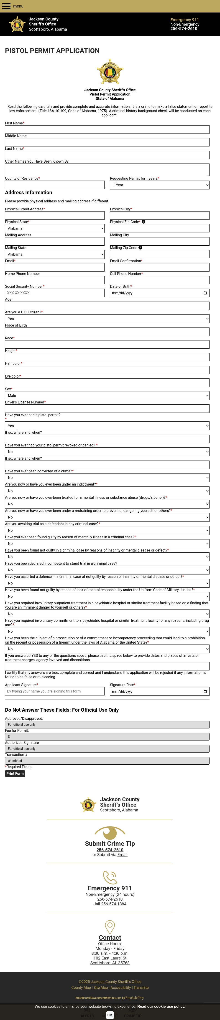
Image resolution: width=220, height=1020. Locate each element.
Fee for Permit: (17, 730)
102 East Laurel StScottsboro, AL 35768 (110, 960)
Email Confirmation (126, 261)
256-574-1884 (113, 904)
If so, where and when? (23, 432)
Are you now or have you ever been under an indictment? (51, 484)
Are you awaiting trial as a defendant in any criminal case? (52, 524)
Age (8, 299)
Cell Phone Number (126, 274)
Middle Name (16, 136)
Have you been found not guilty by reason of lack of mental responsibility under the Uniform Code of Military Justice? (100, 590)
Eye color (13, 376)
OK (110, 1015)
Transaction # (16, 755)
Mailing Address (18, 235)
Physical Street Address (25, 209)
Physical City (121, 209)
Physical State (17, 222)
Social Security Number (24, 286)
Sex (9, 389)
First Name (14, 123)
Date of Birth (121, 286)
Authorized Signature (22, 742)
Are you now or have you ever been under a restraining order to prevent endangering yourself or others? (88, 511)
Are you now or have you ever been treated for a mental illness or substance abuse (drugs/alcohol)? (86, 497)
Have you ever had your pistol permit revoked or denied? (51, 445)
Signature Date (123, 685)
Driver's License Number (25, 402)
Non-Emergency (185, 24)
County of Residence (22, 178)
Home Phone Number (22, 274)
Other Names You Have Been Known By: (37, 161)
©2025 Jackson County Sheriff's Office (110, 982)
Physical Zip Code (125, 222)
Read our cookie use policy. (161, 1006)
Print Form (15, 773)
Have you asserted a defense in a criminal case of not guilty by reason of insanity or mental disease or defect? (94, 576)
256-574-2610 (110, 899)
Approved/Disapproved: (24, 718)
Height (11, 351)
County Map (81, 987)
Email (10, 261)
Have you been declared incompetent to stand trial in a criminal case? (61, 563)
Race (10, 338)
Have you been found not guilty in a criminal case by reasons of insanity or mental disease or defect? (87, 550)
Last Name (14, 148)
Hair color (13, 363)
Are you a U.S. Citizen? (24, 312)
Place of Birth (16, 325)
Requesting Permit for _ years (134, 178)
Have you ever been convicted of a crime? (39, 471)
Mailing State (15, 248)
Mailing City (119, 235)
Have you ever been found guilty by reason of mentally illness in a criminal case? (70, 537)
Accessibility (120, 987)
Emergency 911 (185, 19)
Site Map (101, 987)
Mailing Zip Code (123, 248)
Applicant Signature (21, 685)
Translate (140, 987)
